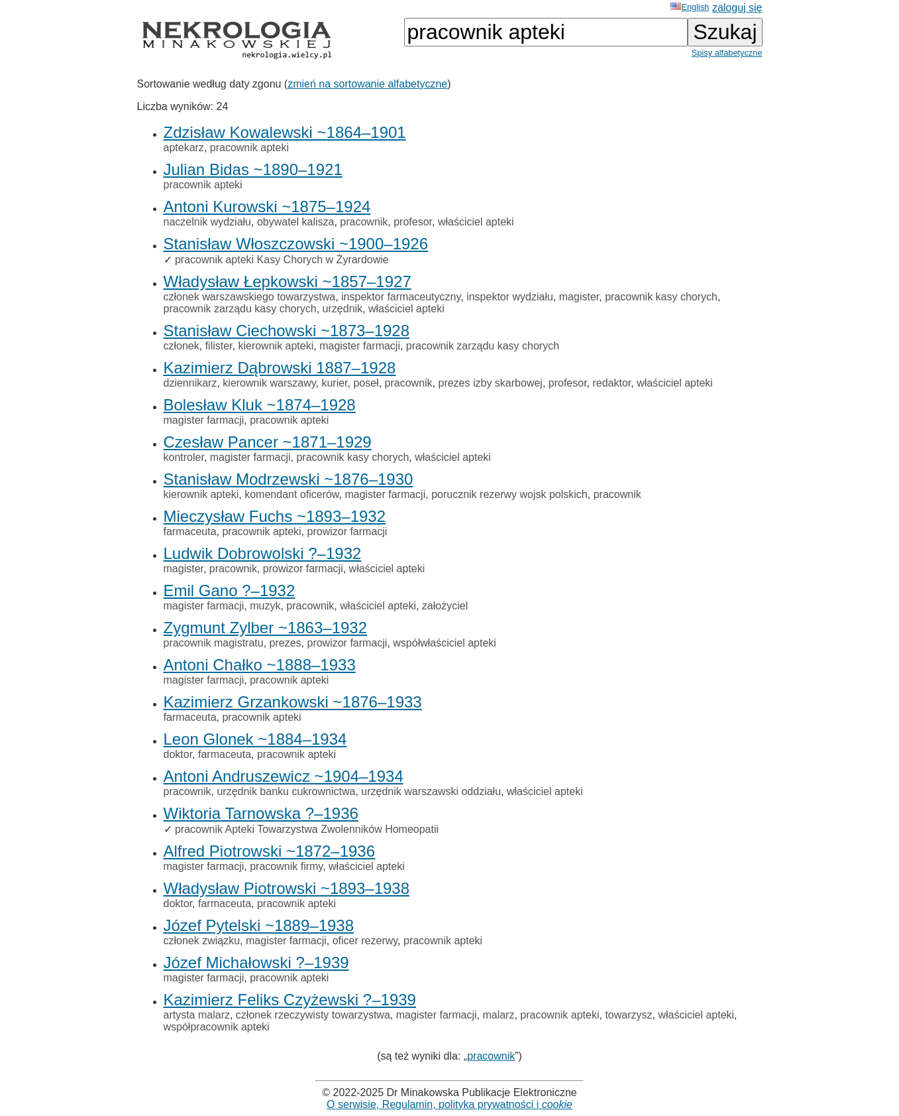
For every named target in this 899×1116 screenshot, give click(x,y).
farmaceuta (190, 531)
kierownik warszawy (269, 383)
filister (219, 345)
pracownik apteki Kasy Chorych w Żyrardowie (282, 259)
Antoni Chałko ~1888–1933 (260, 665)
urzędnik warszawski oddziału (431, 791)
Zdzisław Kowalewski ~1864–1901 (285, 132)
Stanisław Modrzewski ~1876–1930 (288, 479)
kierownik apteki (275, 345)
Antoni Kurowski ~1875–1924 (267, 207)
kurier (334, 383)
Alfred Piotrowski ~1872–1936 (270, 851)
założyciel (445, 605)
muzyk (265, 605)
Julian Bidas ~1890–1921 (253, 169)
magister (579, 296)
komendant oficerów (291, 494)
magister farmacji (359, 345)
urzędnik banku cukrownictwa (286, 791)
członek (181, 345)
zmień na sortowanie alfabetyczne (367, 84)
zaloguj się (737, 7)
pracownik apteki (249, 147)
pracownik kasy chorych (661, 296)
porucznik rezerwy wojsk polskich (509, 494)
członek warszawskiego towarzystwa (250, 296)
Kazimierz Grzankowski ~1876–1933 (293, 702)
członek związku (202, 940)
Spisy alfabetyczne (727, 53)
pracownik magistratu (214, 643)
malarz (498, 1015)
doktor (178, 754)
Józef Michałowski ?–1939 (256, 962)
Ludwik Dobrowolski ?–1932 (263, 553)
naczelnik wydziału (208, 221)
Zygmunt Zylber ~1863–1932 (266, 628)
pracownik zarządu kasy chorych (240, 308)
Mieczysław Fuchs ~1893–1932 (275, 516)
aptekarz (184, 147)
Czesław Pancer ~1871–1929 (268, 442)
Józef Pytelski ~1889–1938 (259, 925)
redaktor (611, 383)
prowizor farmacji (347, 531)
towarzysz (628, 1015)
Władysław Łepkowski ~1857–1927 (287, 281)
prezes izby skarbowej (490, 383)
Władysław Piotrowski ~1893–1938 (287, 888)
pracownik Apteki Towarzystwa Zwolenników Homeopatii (307, 829)
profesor (413, 221)
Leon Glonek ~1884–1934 (255, 739)
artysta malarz (197, 1015)
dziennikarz (190, 383)
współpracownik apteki (217, 1026)
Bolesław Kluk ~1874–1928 (260, 405)
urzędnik (342, 308)
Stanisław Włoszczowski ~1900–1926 (296, 244)
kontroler (184, 457)
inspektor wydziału (509, 296)
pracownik (364, 221)
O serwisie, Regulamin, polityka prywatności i (449, 1104)
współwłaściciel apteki (444, 643)
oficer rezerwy (365, 940)
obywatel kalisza (296, 221)
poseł (365, 383)
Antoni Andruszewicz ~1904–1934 (283, 776)
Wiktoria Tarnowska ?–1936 (261, 813)
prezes (285, 643)
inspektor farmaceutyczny (400, 296)
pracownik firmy (286, 866)
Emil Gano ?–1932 (229, 590)
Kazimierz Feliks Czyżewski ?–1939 (290, 1000)
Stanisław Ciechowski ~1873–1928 (287, 331)
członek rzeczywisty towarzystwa (313, 1015)
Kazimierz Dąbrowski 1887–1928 (280, 368)
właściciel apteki (476, 221)
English (689, 7)
